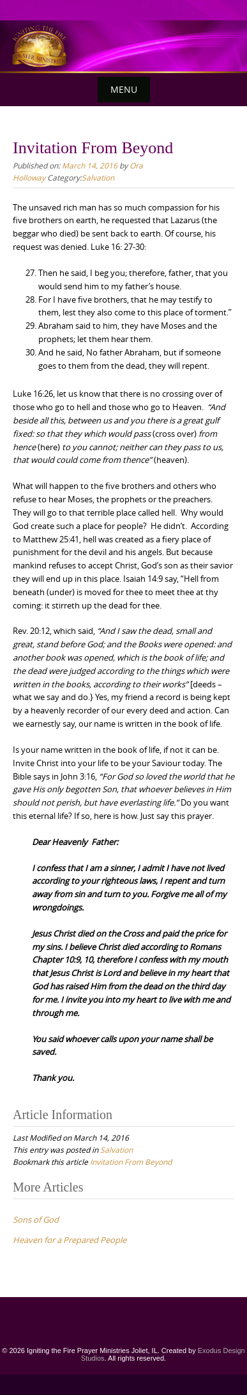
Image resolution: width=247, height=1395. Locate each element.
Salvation (98, 177)
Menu (123, 89)
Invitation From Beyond (131, 1162)
